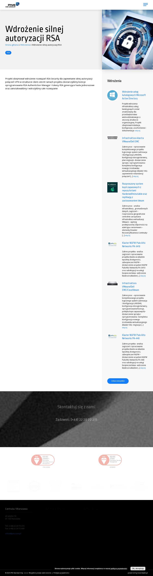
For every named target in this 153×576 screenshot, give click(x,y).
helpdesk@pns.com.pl (52, 523)
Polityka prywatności (61, 573)
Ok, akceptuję (138, 568)
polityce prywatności (119, 568)
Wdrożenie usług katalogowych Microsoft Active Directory (134, 95)
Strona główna (12, 44)
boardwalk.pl (143, 573)
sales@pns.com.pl (89, 523)
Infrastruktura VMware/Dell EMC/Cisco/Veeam (130, 286)
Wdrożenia (25, 44)
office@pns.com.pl (13, 533)
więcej (137, 130)
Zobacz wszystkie (118, 381)
